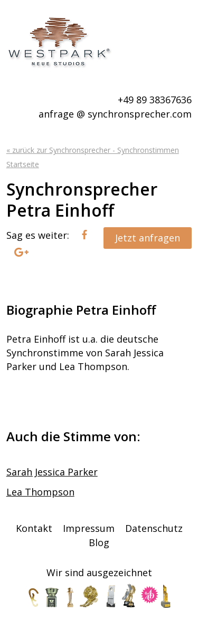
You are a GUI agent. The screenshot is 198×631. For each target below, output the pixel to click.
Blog (99, 542)
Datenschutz (154, 528)
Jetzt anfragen (147, 237)
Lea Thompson (40, 492)
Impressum (89, 528)
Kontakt (34, 528)
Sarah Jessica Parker (52, 471)
